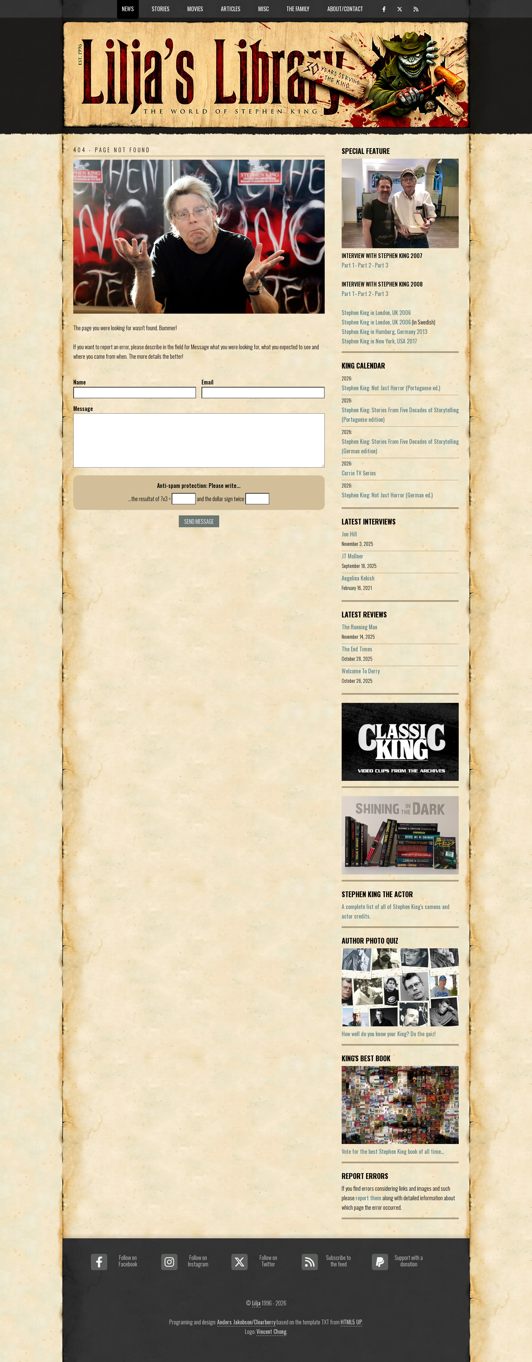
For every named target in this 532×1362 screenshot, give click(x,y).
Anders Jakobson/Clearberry (246, 1322)
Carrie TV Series (359, 473)
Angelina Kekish (358, 578)
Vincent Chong (271, 1331)
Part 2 (364, 265)
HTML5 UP (351, 1322)
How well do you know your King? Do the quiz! (389, 1034)
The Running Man (359, 627)
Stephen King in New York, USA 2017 (379, 341)
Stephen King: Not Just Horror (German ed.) (387, 495)
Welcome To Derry (361, 671)
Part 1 (348, 265)
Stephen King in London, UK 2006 (376, 313)
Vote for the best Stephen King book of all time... (393, 1151)
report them (368, 1198)
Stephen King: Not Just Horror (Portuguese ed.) (391, 388)
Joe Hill (349, 534)
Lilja (256, 1303)
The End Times (357, 649)
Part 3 (381, 265)
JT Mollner (352, 556)
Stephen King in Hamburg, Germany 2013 (384, 332)
